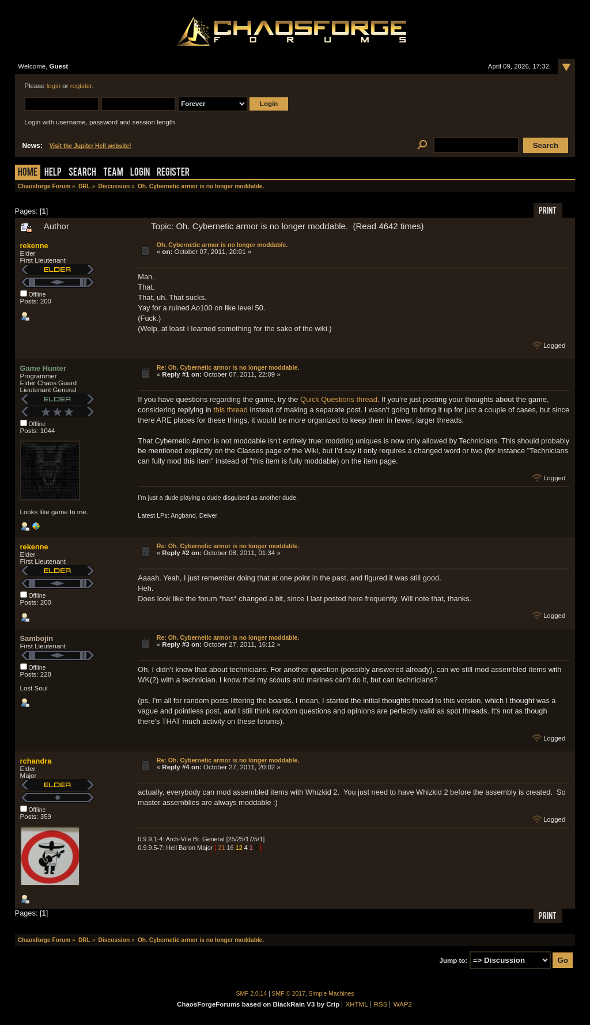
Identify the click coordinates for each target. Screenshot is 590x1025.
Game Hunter (43, 368)
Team (113, 173)
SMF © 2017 (288, 993)
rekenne (34, 245)
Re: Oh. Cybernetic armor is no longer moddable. (228, 367)
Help (53, 173)
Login (140, 173)
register (81, 85)
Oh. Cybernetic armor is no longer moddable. (222, 244)
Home (27, 173)
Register (173, 173)
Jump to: (454, 960)
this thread (230, 409)
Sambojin (37, 638)
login (53, 85)
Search (82, 173)
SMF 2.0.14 (251, 993)
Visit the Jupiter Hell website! (90, 146)
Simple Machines (331, 993)
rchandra (36, 761)
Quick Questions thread (338, 399)
